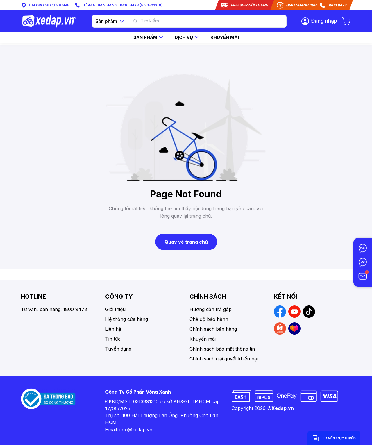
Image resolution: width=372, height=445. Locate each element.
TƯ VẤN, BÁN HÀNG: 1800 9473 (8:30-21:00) (118, 5)
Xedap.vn (282, 408)
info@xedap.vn (135, 430)
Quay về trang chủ (186, 242)
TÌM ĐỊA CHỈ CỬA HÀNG (45, 5)
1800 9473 (337, 5)
